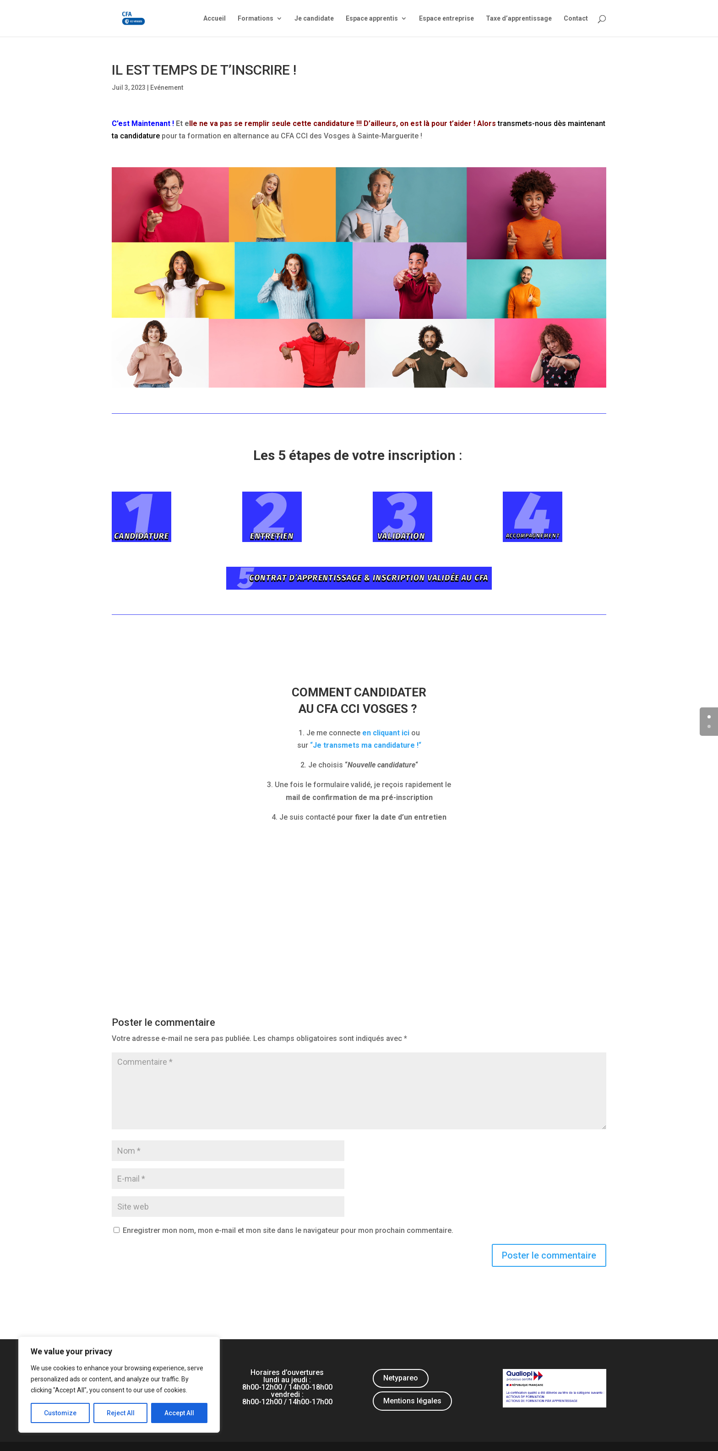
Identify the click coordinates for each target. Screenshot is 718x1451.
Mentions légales (412, 1400)
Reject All (121, 1413)
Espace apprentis (372, 18)
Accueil (214, 18)
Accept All (179, 1413)
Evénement (166, 87)
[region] (119, 1384)
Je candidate (314, 18)
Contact (576, 18)
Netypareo (400, 1378)
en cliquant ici (385, 732)
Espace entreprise (446, 18)
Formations (255, 18)
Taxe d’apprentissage (519, 18)
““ (365, 745)
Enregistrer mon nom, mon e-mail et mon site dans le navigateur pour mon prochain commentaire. (288, 1230)
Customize (60, 1413)
